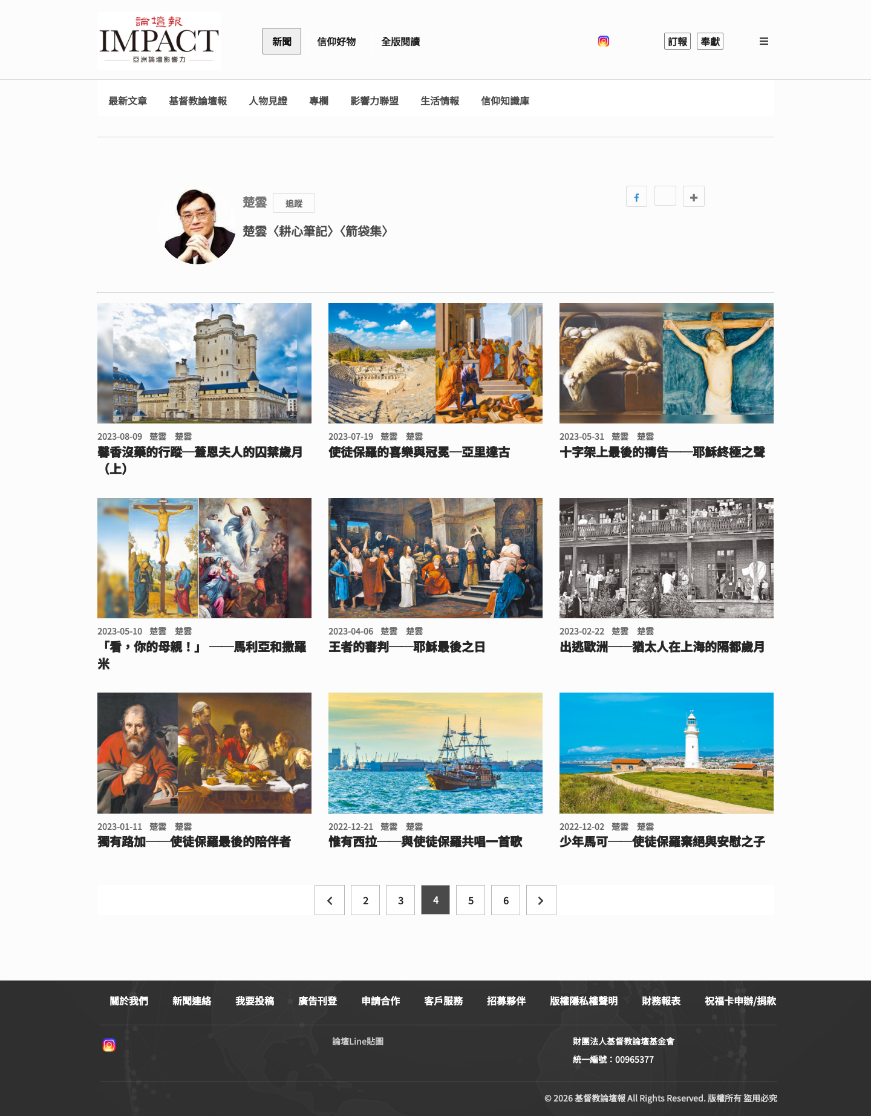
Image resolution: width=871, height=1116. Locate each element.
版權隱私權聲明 (584, 1000)
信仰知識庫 (505, 100)
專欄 (318, 100)
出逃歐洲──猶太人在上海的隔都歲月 (662, 646)
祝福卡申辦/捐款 (740, 1000)
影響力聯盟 (374, 100)
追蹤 (293, 203)
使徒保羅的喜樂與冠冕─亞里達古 (419, 451)
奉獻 (710, 41)
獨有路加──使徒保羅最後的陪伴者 (194, 841)
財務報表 (661, 1000)
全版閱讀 (400, 41)
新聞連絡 (191, 1000)
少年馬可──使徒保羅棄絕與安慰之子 (662, 841)
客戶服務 (443, 1000)
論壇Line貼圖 (357, 1041)
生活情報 (439, 100)
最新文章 (127, 100)
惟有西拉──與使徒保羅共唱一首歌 (425, 841)
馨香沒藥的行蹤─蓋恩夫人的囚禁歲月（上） (200, 460)
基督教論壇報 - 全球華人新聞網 (159, 41)
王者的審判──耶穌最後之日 (407, 646)
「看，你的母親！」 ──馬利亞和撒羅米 (201, 655)
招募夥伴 (506, 1000)
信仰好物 (336, 41)
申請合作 (380, 1000)
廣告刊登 (317, 1000)
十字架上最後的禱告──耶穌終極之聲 (662, 451)
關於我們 (128, 1000)
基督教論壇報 (198, 100)
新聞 (282, 41)
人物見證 (268, 100)
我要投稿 (254, 1000)
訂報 (677, 41)
